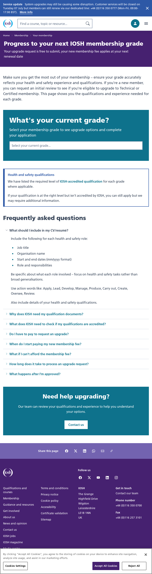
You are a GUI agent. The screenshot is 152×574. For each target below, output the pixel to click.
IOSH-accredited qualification (81, 181)
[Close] (145, 560)
